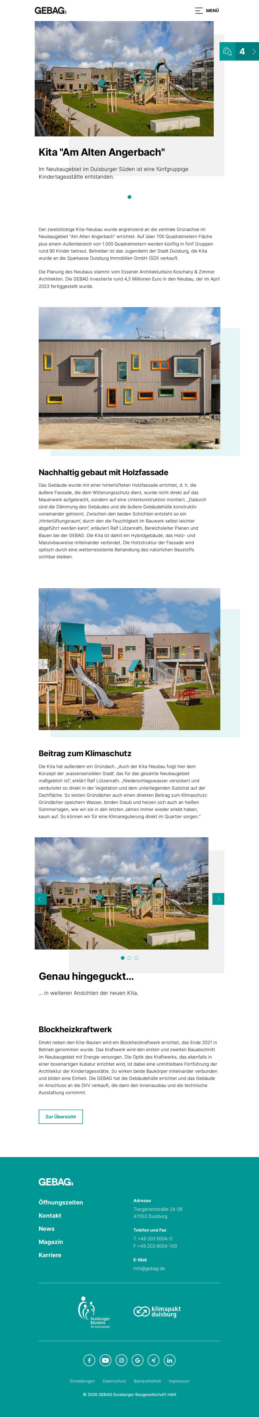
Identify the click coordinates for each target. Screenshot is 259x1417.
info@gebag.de (149, 1268)
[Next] (218, 899)
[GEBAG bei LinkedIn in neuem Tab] (169, 1360)
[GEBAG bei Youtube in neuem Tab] (105, 1360)
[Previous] (41, 899)
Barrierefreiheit (147, 1381)
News (46, 1228)
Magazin (51, 1241)
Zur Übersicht (61, 1116)
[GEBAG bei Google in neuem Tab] (137, 1360)
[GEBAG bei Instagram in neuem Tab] (121, 1360)
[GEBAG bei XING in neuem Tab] (153, 1360)
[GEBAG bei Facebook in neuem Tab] (89, 1360)
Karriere (50, 1255)
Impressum (179, 1381)
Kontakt (50, 1215)
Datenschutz (114, 1381)
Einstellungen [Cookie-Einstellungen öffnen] (82, 1381)
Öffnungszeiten (61, 1202)
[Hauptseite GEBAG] (50, 10)
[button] (207, 10)
